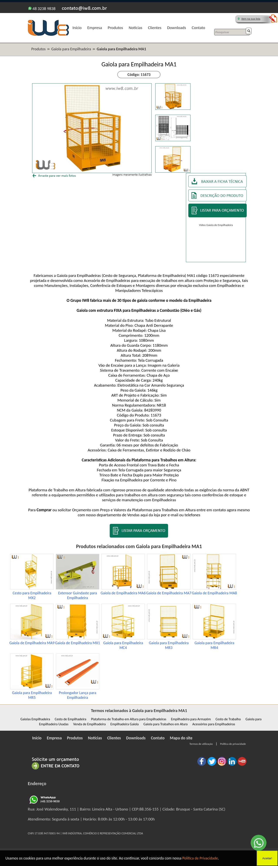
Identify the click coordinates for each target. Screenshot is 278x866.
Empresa (94, 27)
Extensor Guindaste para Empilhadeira (77, 595)
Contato (198, 27)
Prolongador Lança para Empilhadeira (77, 695)
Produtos (115, 27)
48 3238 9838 (41, 8)
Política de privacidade (233, 743)
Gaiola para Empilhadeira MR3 (169, 645)
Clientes (154, 27)
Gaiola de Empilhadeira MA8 (214, 593)
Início (77, 27)
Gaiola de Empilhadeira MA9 (32, 643)
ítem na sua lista (250, 18)
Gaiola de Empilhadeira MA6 (123, 593)
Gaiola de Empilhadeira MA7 (168, 593)
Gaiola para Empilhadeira (71, 49)
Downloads (176, 27)
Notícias (135, 27)
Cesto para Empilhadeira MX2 (32, 595)
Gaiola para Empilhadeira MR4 (214, 645)
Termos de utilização (201, 743)
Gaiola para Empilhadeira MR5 (32, 695)
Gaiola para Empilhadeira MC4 (123, 645)
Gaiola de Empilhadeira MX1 (77, 643)
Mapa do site (181, 737)
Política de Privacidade (200, 858)
